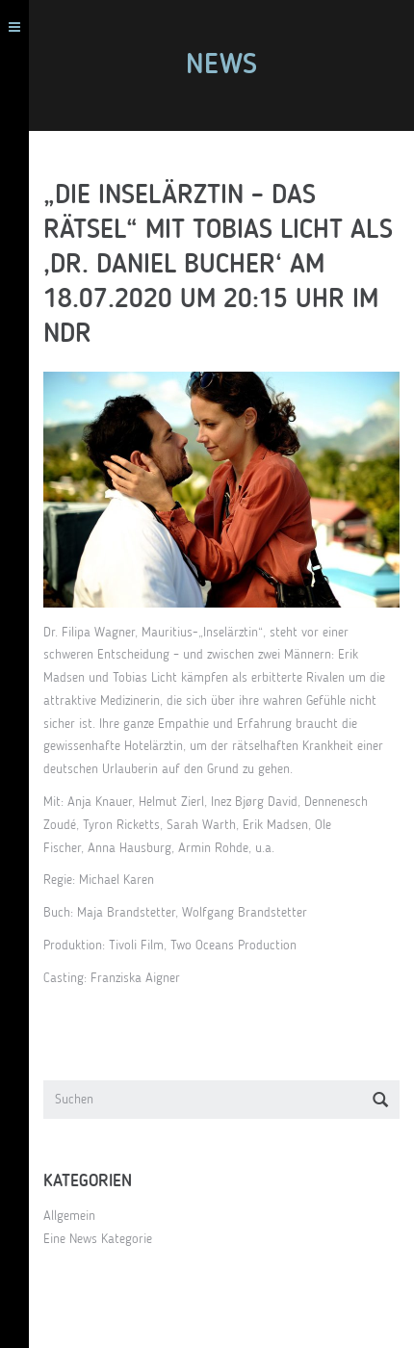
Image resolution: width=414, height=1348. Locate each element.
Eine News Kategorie (97, 1239)
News (221, 65)
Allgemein (69, 1216)
